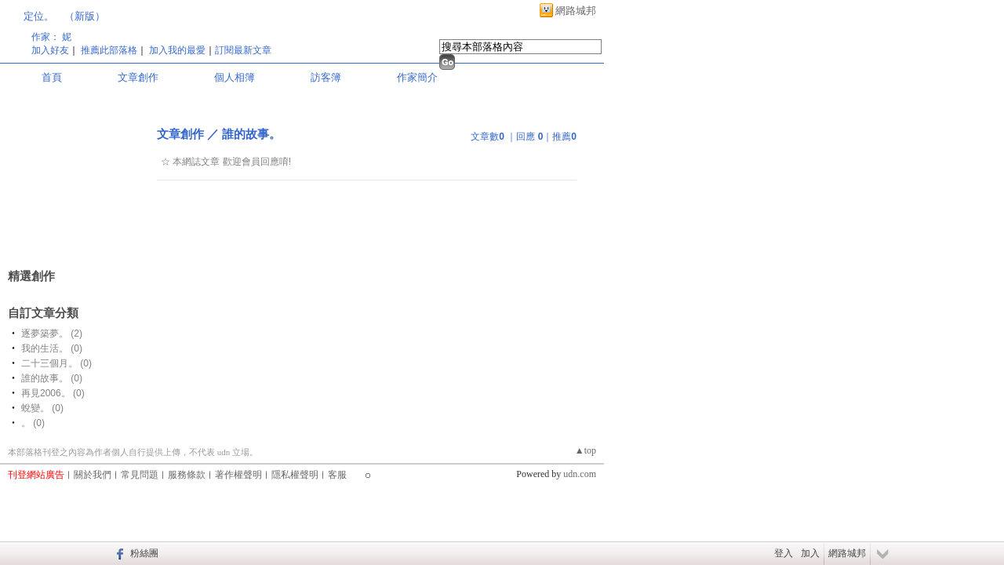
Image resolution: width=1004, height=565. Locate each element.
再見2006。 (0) (53, 393)
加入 (810, 553)
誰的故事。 (251, 133)
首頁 (52, 77)
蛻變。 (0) (42, 408)
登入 (783, 553)
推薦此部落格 (109, 50)
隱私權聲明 (294, 474)
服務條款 (187, 474)
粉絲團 (144, 553)
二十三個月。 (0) (56, 363)
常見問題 (139, 474)
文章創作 (138, 77)
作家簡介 (417, 77)
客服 (337, 474)
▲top (585, 450)
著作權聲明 (238, 474)
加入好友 (50, 50)
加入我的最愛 (177, 50)
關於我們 (92, 474)
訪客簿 (326, 77)
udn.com (579, 473)
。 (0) (33, 422)
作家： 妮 (51, 36)
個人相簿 (234, 77)
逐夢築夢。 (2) (51, 333)
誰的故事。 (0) (51, 378)
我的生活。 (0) (51, 348)
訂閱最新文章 (243, 50)
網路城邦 (575, 10)
